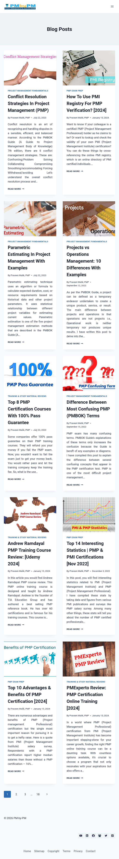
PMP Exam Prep (75, 91)
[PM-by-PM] (20, 6)
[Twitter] (106, 835)
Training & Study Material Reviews (27, 396)
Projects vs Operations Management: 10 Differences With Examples (84, 261)
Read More (16, 189)
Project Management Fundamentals (28, 91)
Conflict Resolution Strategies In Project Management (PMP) (28, 103)
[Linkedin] (87, 835)
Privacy (78, 851)
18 (37, 794)
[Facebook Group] (100, 835)
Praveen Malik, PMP (20, 117)
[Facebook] (93, 835)
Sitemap (39, 851)
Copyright (54, 851)
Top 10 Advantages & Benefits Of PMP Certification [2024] (29, 694)
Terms (66, 851)
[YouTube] (81, 835)
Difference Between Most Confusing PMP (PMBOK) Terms (88, 408)
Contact (90, 851)
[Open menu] (112, 6)
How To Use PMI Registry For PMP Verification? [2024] (86, 103)
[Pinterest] (112, 835)
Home (27, 851)
